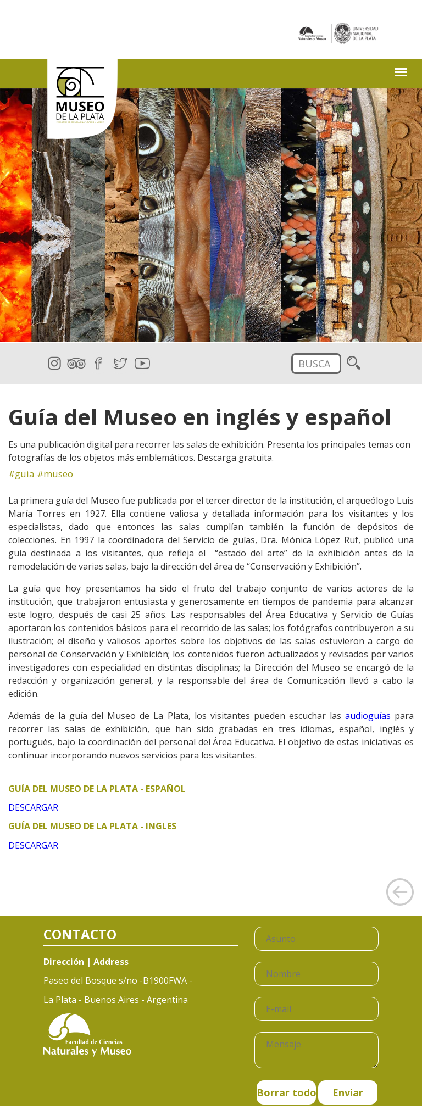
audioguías (368, 716)
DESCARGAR (33, 807)
